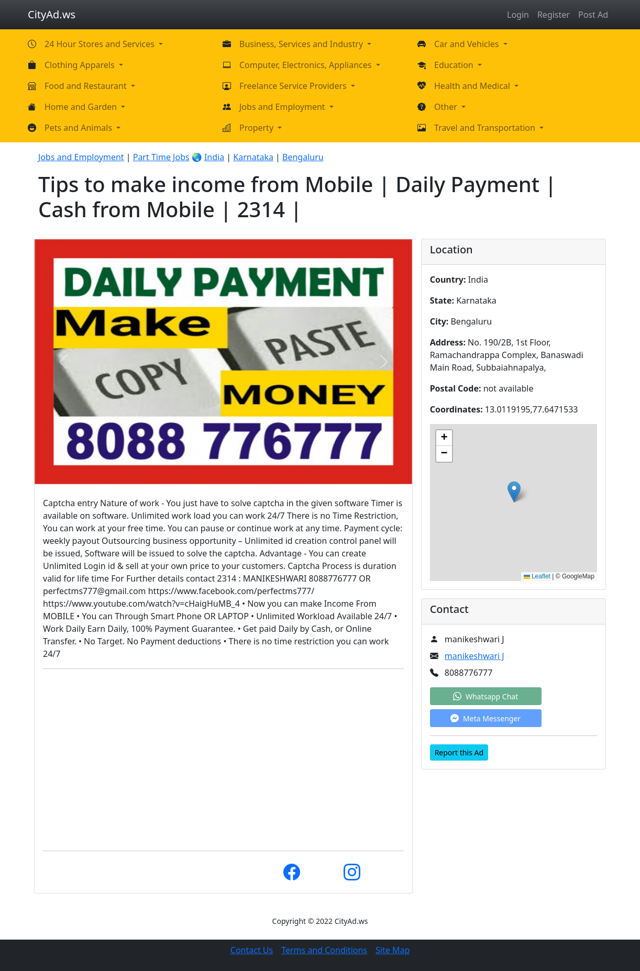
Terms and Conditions (324, 950)
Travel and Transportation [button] (485, 127)
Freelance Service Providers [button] (294, 86)
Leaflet (537, 576)
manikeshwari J (474, 656)
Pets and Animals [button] (79, 127)
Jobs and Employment (81, 157)
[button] (514, 492)
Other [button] (446, 107)
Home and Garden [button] (82, 107)
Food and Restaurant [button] (87, 86)
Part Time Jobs (161, 157)
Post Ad (593, 14)
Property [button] (257, 127)
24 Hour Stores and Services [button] (101, 44)
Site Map (393, 950)
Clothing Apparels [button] (81, 65)
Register (553, 14)
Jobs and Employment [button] (283, 107)
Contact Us (251, 950)
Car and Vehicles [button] (467, 44)
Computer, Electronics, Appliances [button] (306, 65)
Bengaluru (303, 157)
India (214, 157)
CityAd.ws (51, 14)
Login (518, 14)
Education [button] (455, 65)
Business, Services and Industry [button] (302, 44)
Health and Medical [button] (473, 86)
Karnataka (253, 157)
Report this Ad (459, 752)
